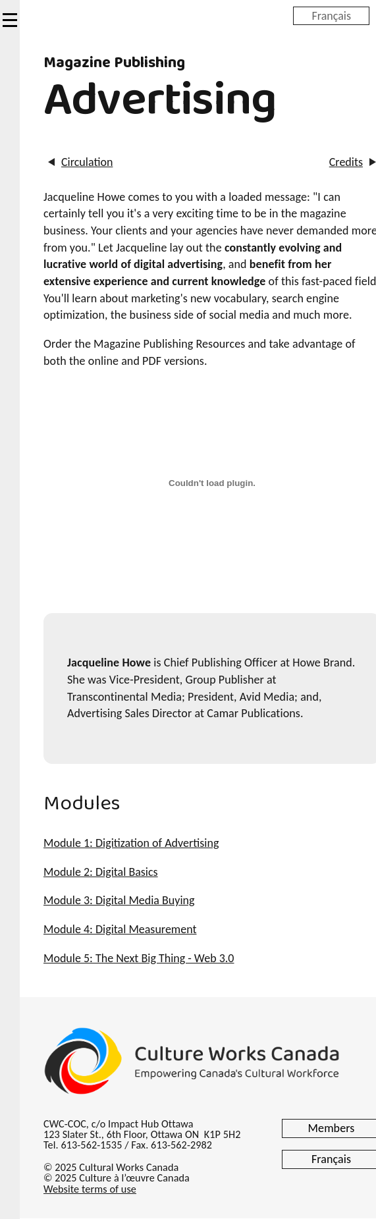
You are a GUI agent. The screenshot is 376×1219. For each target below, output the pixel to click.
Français (331, 15)
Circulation (87, 162)
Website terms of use (89, 1189)
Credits (346, 162)
